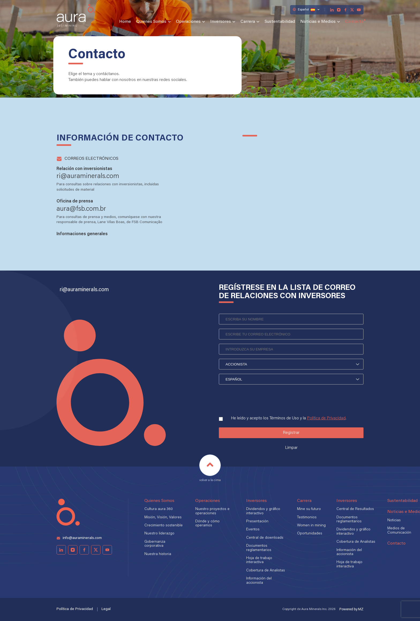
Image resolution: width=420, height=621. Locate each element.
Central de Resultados (355, 509)
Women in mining (311, 525)
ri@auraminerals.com (84, 290)
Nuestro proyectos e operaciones (212, 511)
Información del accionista (259, 581)
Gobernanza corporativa (154, 544)
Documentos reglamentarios (258, 548)
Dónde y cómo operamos (207, 523)
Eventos (253, 529)
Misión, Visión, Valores (163, 517)
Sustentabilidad (280, 22)
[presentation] (259, 398)
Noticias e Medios (318, 22)
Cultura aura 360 (158, 509)
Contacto (354, 22)
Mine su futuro (309, 509)
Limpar (291, 448)
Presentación (257, 521)
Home (125, 22)
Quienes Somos (151, 22)
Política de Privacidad (326, 418)
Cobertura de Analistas (265, 570)
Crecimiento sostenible (163, 525)
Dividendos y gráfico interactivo (263, 511)
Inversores (220, 22)
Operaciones (188, 22)
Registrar (291, 433)
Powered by (351, 609)
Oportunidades (309, 533)
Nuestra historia (157, 554)
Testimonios (307, 517)
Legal (106, 609)
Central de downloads (264, 538)
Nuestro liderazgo (159, 533)
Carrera (248, 22)
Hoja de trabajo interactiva (259, 560)
